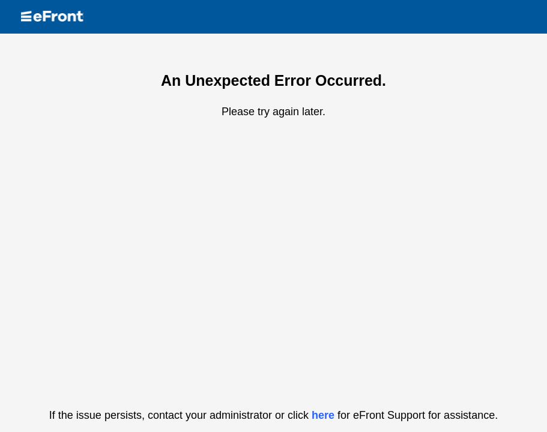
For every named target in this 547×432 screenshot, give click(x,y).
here (323, 415)
